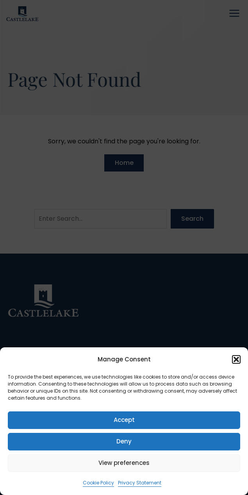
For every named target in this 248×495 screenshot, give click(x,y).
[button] (236, 359)
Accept (124, 420)
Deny (124, 441)
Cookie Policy (98, 482)
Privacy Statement (139, 482)
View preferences (124, 463)
